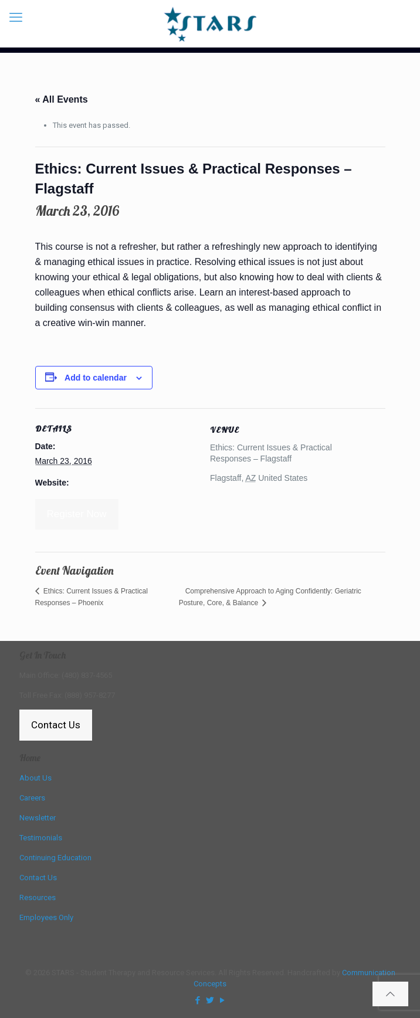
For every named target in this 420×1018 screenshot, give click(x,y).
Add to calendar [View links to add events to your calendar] (96, 377)
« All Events (61, 99)
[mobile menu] (16, 18)
